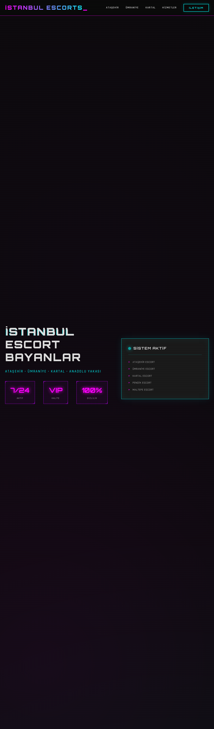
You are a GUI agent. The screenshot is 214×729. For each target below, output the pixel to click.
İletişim (196, 7)
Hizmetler (169, 7)
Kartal (150, 7)
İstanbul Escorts (44, 7)
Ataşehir (112, 7)
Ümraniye (132, 7)
